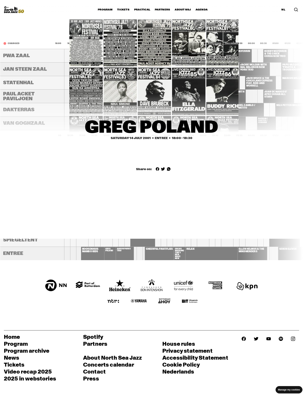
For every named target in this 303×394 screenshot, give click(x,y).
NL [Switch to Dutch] (283, 9)
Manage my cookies (289, 389)
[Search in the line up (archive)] (296, 9)
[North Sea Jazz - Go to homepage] (14, 9)
